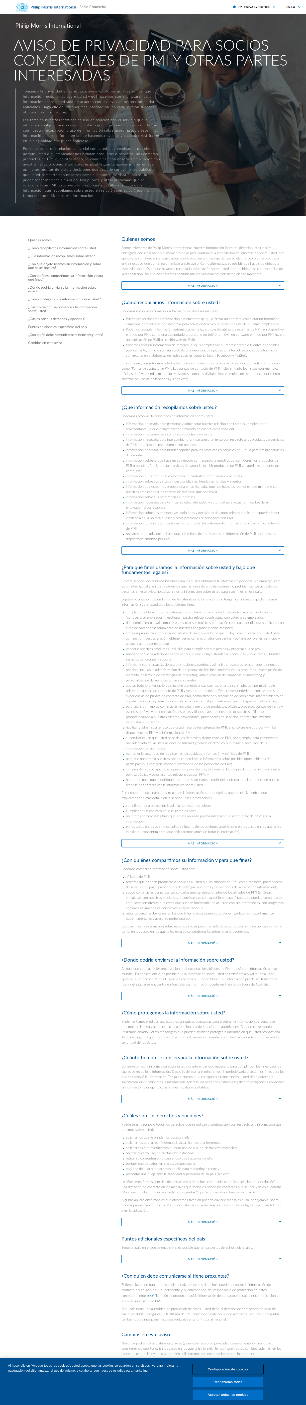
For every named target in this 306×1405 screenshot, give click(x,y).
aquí (150, 1295)
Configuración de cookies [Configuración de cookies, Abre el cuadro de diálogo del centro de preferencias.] (228, 1372)
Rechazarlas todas (227, 1385)
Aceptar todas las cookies (227, 1398)
